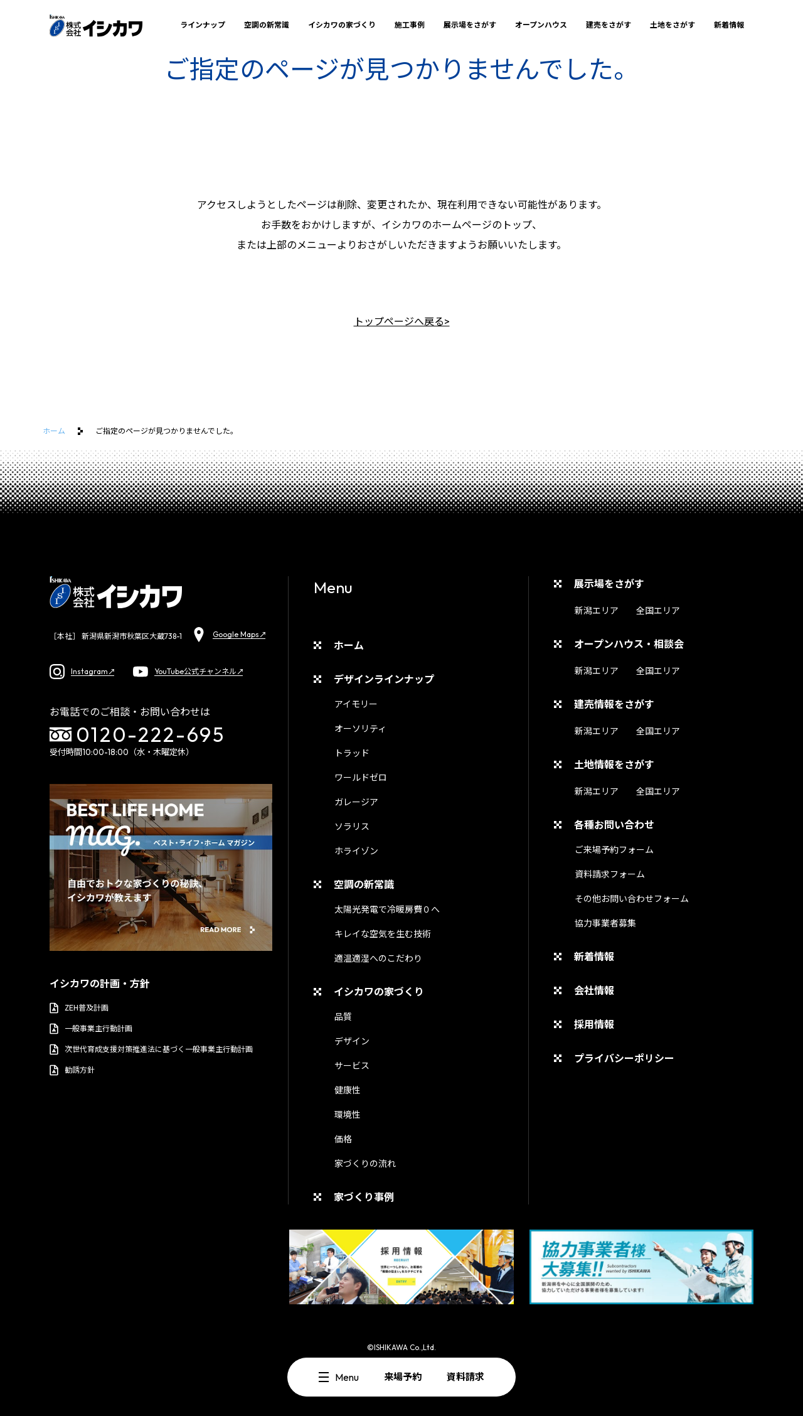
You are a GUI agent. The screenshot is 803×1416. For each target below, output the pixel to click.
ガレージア (356, 802)
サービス (352, 1065)
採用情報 (594, 1024)
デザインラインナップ (384, 679)
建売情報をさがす (614, 704)
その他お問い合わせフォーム (632, 898)
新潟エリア (597, 610)
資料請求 (465, 1377)
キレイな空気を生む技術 (382, 934)
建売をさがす (608, 25)
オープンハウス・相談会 (629, 644)
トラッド (352, 753)
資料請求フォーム (610, 874)
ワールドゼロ (360, 777)
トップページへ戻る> (402, 321)
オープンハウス (541, 25)
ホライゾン (356, 851)
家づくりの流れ (365, 1163)
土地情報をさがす (614, 764)
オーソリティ (360, 728)
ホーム (54, 431)
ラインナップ (202, 25)
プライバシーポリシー (624, 1058)
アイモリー (356, 704)
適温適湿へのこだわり (378, 958)
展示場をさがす (470, 25)
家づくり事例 (364, 1197)
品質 (343, 1016)
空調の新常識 (266, 25)
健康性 (347, 1090)
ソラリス (352, 826)
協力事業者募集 (605, 923)
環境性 (347, 1114)
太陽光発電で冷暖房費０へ (387, 909)
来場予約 (403, 1377)
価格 (343, 1139)
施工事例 (410, 25)
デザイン (352, 1041)
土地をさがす (672, 25)
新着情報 (729, 25)
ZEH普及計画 (79, 1008)
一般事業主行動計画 (91, 1028)
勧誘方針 (72, 1070)
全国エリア (658, 610)
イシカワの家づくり (342, 25)
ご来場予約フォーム (614, 850)
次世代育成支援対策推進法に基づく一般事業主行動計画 (151, 1049)
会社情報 (594, 990)
